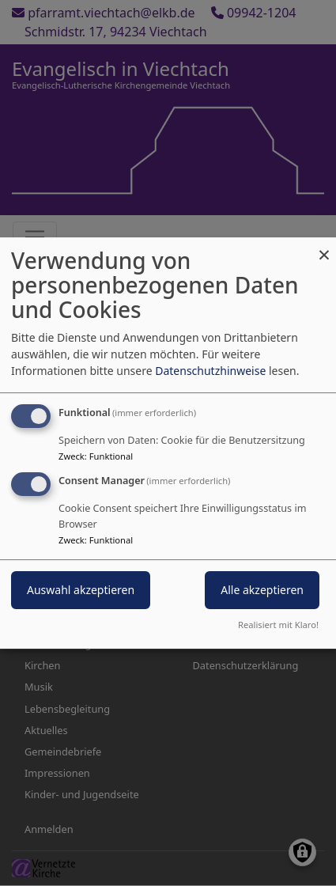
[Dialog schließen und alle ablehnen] (324, 247)
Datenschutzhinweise (210, 370)
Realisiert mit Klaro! (278, 624)
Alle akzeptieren (262, 589)
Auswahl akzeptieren (80, 589)
